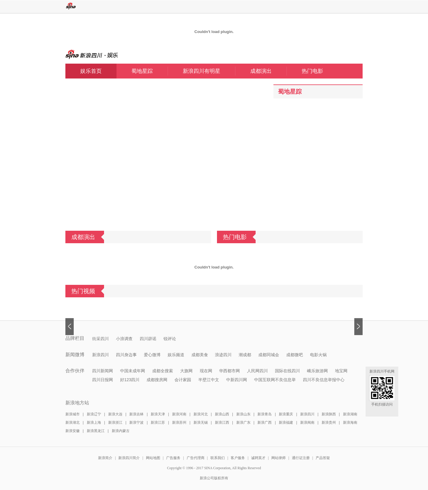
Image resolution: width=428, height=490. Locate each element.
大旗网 (186, 370)
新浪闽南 (307, 422)
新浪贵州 (329, 422)
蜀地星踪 (149, 71)
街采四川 (100, 338)
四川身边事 (126, 354)
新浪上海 (94, 422)
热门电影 (312, 71)
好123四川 (129, 379)
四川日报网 (102, 379)
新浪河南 (179, 414)
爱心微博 (152, 354)
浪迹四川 (223, 354)
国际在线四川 (287, 370)
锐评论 (169, 338)
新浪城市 (72, 414)
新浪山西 (222, 414)
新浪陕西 (329, 414)
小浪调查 (124, 338)
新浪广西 (264, 422)
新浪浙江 (115, 422)
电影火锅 (318, 354)
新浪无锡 (200, 422)
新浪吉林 (136, 414)
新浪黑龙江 (96, 431)
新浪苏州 (179, 422)
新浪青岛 (264, 414)
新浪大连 (115, 414)
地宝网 (341, 370)
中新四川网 (236, 379)
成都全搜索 (162, 370)
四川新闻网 (102, 370)
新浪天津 (158, 414)
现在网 (206, 370)
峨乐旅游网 (317, 370)
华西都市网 (229, 370)
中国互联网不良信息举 (275, 379)
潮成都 (245, 354)
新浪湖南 (350, 414)
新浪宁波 (136, 422)
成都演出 (268, 71)
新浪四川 (100, 354)
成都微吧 (294, 354)
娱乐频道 (176, 354)
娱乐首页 (91, 71)
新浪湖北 (72, 422)
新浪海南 (350, 422)
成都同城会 (268, 354)
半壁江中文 (208, 379)
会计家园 (182, 379)
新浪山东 (243, 414)
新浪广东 (243, 422)
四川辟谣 (148, 338)
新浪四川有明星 (209, 71)
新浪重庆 (286, 414)
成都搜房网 (157, 379)
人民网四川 (257, 370)
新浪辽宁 (94, 414)
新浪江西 (222, 422)
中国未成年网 (132, 370)
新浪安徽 (72, 431)
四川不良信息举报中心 (323, 379)
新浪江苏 (158, 422)
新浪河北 (200, 414)
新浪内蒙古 (121, 431)
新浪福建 (286, 422)
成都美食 (199, 354)
